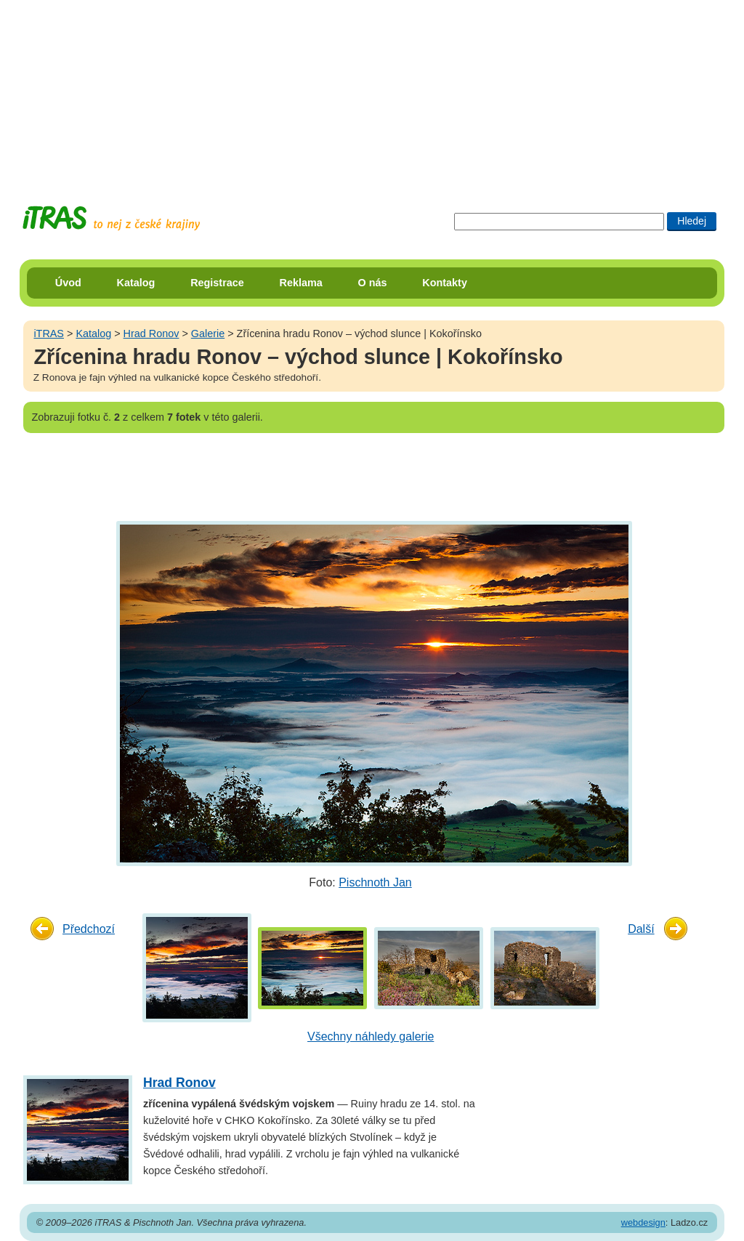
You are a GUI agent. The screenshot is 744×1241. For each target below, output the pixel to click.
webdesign (643, 1222)
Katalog (136, 282)
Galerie (208, 333)
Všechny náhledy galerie (370, 1036)
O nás (372, 282)
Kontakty (444, 282)
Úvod (68, 282)
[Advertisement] (372, 91)
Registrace (217, 282)
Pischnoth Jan (375, 882)
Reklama (301, 282)
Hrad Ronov (151, 333)
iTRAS (48, 333)
